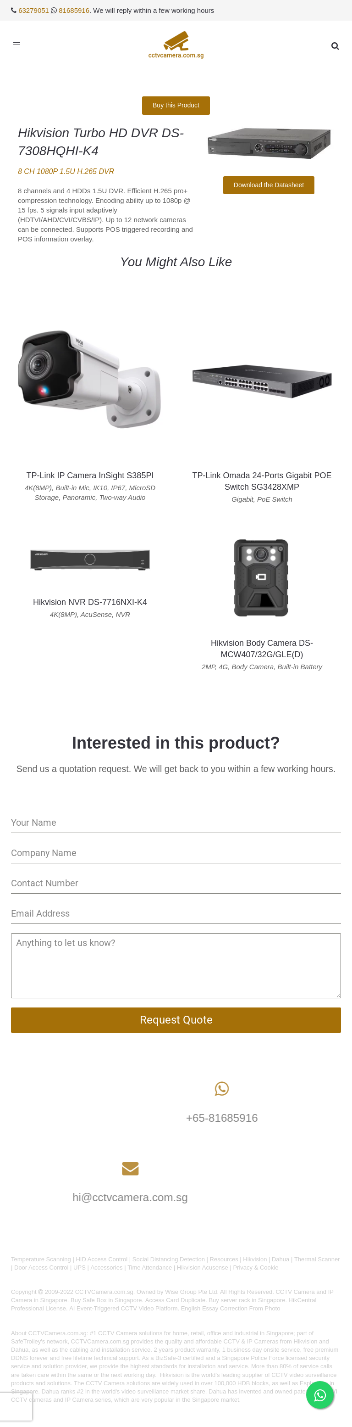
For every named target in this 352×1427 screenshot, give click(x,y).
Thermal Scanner (317, 1259)
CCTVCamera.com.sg (57, 1333)
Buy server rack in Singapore (247, 1300)
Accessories (106, 1267)
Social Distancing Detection (168, 1259)
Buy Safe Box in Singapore (106, 1300)
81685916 (74, 10)
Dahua (280, 1259)
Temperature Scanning (41, 1259)
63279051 (33, 10)
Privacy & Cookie (255, 1267)
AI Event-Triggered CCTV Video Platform (123, 1308)
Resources (224, 1259)
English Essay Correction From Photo (230, 1308)
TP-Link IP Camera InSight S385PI (90, 475)
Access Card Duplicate (175, 1300)
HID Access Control (101, 1259)
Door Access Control (41, 1267)
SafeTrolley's (28, 1341)
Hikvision (255, 1259)
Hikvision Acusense (202, 1267)
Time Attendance (149, 1267)
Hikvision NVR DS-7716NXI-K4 (90, 602)
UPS (79, 1267)
